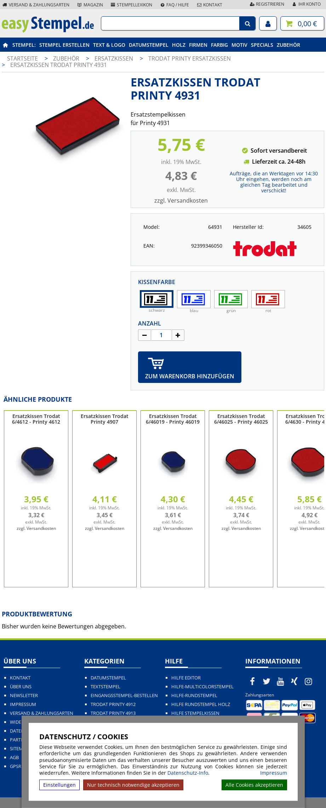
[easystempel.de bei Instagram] (309, 681)
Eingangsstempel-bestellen (124, 695)
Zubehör (288, 44)
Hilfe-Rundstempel (194, 695)
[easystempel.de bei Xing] (294, 681)
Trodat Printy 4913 (113, 713)
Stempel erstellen (64, 44)
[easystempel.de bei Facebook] (252, 681)
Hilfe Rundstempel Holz (200, 704)
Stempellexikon (131, 5)
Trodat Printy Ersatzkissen (189, 58)
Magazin (89, 5)
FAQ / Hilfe (174, 5)
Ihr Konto (306, 4)
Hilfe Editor (186, 677)
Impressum (273, 773)
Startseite (22, 58)
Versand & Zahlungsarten (35, 5)
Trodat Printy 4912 (113, 704)
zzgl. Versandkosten (181, 200)
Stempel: (24, 44)
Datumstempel (148, 44)
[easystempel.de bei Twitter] (267, 681)
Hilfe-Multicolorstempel (202, 686)
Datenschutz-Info (187, 772)
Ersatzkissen (115, 58)
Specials (262, 44)
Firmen (198, 44)
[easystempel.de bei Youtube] (280, 681)
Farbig (219, 44)
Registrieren (266, 4)
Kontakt (209, 5)
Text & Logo (109, 44)
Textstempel (105, 686)
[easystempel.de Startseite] (48, 30)
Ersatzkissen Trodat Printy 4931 (58, 65)
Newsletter (24, 695)
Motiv (239, 44)
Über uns (21, 686)
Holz (178, 44)
